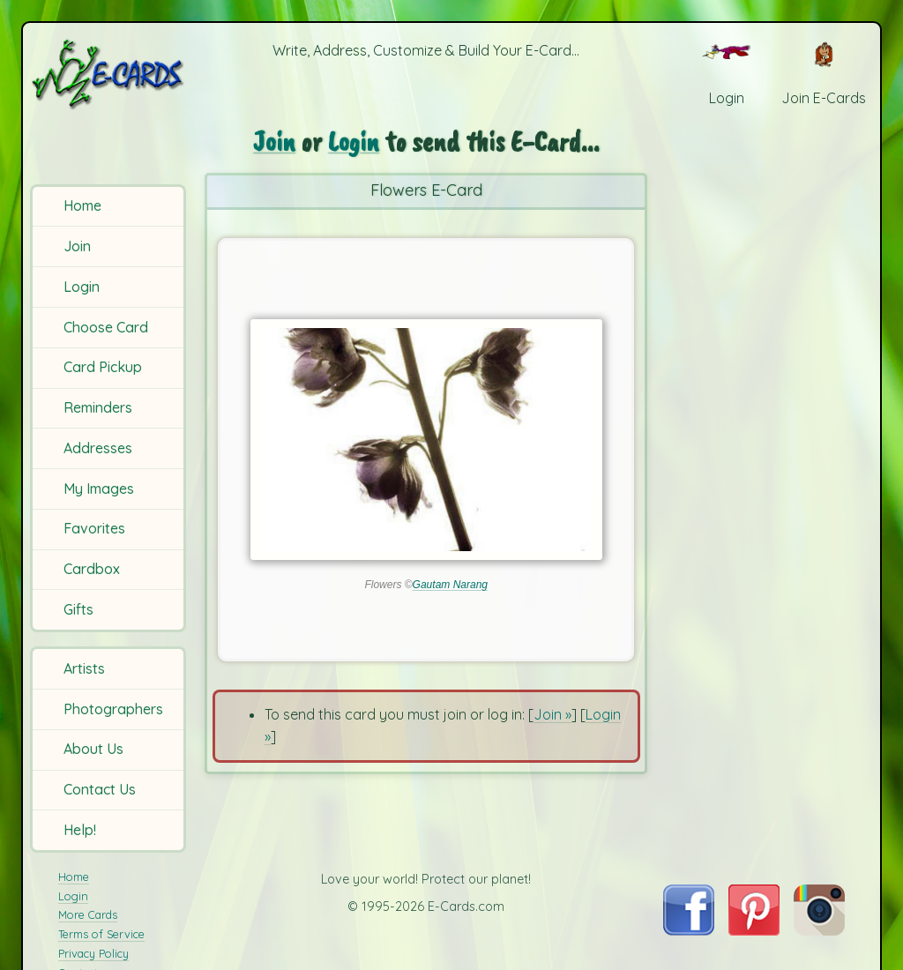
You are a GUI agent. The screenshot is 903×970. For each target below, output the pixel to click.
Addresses (97, 448)
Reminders (97, 407)
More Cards (87, 914)
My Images (98, 488)
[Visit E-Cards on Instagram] (819, 930)
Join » (552, 714)
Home (82, 205)
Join (77, 246)
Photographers (113, 709)
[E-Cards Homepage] (109, 73)
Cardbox (91, 569)
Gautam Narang (450, 584)
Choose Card (105, 327)
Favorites (94, 528)
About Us (93, 748)
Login (81, 286)
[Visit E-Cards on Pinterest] (754, 930)
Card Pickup (102, 367)
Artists (84, 668)
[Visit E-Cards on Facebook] (688, 930)
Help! (79, 830)
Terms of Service (101, 934)
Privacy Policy (93, 953)
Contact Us (99, 789)
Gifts (78, 609)
